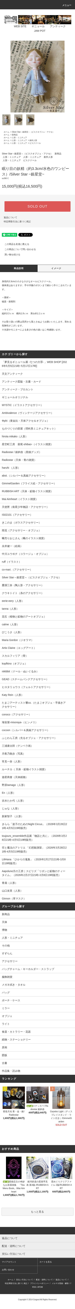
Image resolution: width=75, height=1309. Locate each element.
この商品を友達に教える (14, 244)
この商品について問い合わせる (18, 249)
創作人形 (33, 140)
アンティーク (55, 26)
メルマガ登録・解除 (60, 1283)
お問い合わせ (8, 1270)
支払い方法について (24, 1280)
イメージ (56, 268)
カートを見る (45, 1262)
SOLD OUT (37, 206)
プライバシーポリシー (39, 1283)
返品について (10, 217)
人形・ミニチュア (19, 138)
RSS (34, 1287)
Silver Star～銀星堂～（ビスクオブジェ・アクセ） (33, 132)
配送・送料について (44, 1280)
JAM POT (37, 30)
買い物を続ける (10, 254)
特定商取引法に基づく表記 (17, 221)
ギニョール (36, 26)
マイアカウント (9, 1262)
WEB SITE (17, 26)
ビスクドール (35, 143)
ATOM (40, 1287)
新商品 (15, 135)
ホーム (6, 132)
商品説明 (19, 268)
